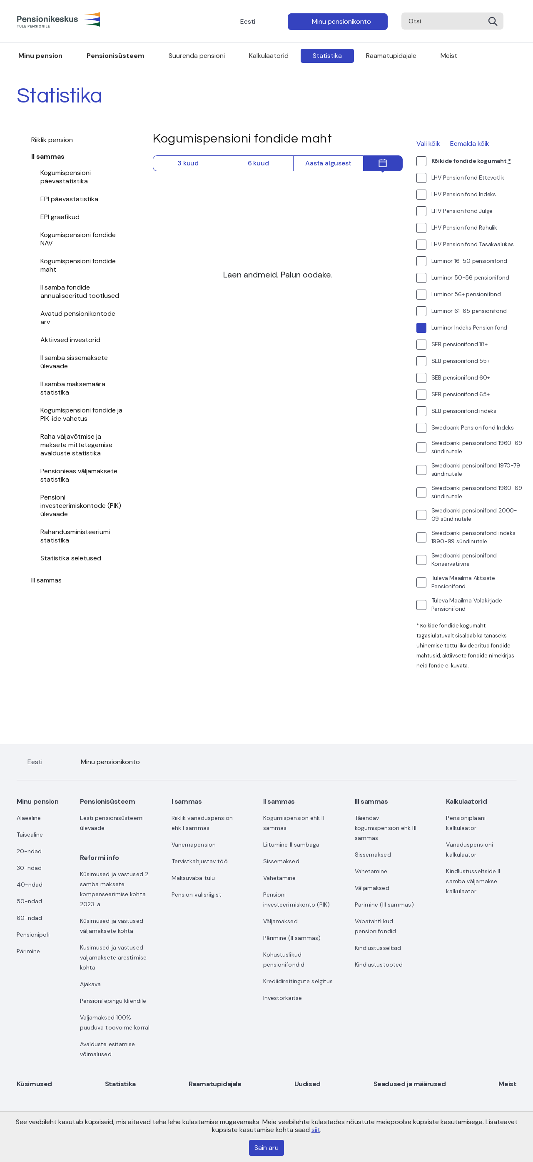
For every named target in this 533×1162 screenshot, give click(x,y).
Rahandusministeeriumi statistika (75, 536)
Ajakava (90, 984)
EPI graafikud (60, 216)
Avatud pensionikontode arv (77, 317)
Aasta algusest (328, 163)
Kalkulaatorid (269, 55)
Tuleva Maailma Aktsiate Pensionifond (463, 582)
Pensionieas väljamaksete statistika (78, 475)
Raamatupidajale (391, 55)
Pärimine (28, 951)
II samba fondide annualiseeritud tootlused (79, 291)
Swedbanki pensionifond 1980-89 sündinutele (476, 492)
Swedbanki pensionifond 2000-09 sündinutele (474, 514)
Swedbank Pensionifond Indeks (472, 427)
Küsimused (34, 1084)
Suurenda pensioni (197, 55)
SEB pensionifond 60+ (460, 377)
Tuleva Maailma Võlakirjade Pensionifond (466, 604)
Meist (449, 55)
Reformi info (99, 857)
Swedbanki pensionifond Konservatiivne (464, 559)
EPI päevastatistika (69, 199)
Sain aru (266, 1147)
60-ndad (29, 918)
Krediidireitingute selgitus (298, 981)
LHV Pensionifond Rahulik (464, 227)
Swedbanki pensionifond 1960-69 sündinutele (476, 447)
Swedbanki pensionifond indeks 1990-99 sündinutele (473, 537)
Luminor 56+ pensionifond (466, 294)
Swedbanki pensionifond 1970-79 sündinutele (475, 469)
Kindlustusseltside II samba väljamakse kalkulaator (473, 881)
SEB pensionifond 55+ (460, 361)
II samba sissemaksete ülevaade (74, 361)
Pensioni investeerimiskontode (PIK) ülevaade (80, 505)
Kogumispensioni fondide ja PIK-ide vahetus (81, 414)
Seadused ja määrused (410, 1084)
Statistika (327, 55)
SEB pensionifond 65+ (460, 394)
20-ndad (29, 851)
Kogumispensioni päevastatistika (65, 176)
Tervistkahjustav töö (200, 861)
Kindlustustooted (379, 964)
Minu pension (40, 55)
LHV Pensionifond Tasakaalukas (472, 244)
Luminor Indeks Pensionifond (469, 327)
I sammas (187, 801)
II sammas (48, 156)
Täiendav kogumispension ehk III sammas (385, 828)
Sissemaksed (281, 861)
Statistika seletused (70, 558)
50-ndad (29, 901)
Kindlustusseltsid (378, 948)
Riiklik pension (52, 139)
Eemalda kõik (469, 143)
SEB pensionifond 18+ (459, 344)
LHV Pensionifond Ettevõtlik (468, 177)
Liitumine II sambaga (291, 844)
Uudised (307, 1084)
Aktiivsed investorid (70, 339)
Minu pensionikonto (341, 21)
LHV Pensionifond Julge (462, 211)
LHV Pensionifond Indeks (463, 194)
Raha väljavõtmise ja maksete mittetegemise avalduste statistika (76, 444)
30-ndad (29, 868)
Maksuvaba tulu (193, 878)
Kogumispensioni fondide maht (78, 265)
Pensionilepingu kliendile (113, 1001)
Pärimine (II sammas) (292, 938)
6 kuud (258, 163)
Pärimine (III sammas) (384, 904)
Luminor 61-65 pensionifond (469, 311)
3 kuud (188, 163)
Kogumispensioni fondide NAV (78, 238)
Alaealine (29, 818)
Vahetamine (279, 878)
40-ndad (30, 884)
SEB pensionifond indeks (463, 411)
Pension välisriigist (197, 894)
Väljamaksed (280, 921)
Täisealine (30, 834)
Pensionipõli (33, 934)
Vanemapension (194, 844)
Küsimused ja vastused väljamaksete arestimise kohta (113, 957)
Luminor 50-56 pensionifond (470, 277)
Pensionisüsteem (115, 55)
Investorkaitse (282, 998)
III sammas (46, 580)
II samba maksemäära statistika (72, 388)
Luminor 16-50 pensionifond (469, 261)
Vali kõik (428, 143)
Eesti (247, 21)
